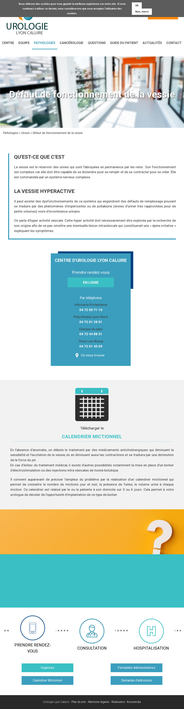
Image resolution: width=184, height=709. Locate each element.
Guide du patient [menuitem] (124, 43)
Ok (136, 5)
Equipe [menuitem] (24, 43)
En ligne (91, 282)
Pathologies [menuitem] (44, 43)
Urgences (47, 668)
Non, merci (142, 11)
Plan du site (79, 702)
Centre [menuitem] (8, 43)
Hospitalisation (151, 635)
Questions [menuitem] (97, 43)
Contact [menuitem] (174, 43)
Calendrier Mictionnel (47, 680)
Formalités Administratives (136, 668)
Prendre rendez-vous (32, 634)
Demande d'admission (136, 680)
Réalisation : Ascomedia (126, 702)
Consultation (92, 635)
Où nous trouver (93, 355)
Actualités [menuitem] (152, 43)
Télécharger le (92, 434)
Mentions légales (98, 702)
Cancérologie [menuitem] (71, 43)
